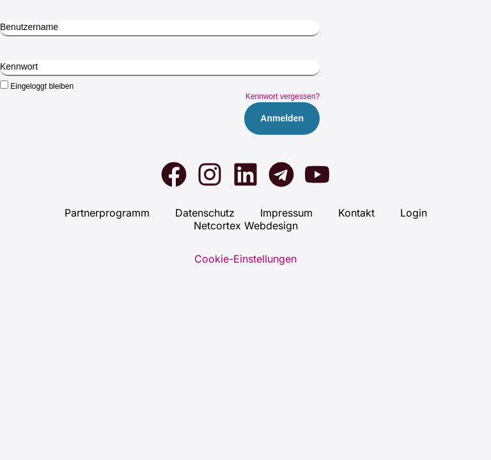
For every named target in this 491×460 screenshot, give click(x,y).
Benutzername (29, 26)
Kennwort (19, 66)
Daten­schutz (205, 212)
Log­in (413, 212)
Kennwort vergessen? (283, 96)
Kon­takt (356, 212)
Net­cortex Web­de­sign (246, 225)
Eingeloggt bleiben (37, 86)
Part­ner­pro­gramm (107, 212)
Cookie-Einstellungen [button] (245, 258)
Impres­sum (286, 212)
